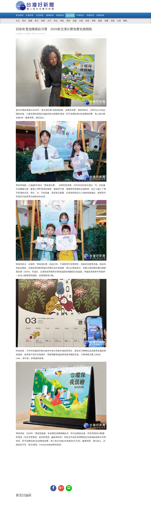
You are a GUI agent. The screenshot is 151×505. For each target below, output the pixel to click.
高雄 (87, 21)
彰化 (56, 21)
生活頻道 (39, 15)
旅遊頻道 (60, 15)
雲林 (68, 21)
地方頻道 (70, 15)
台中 (49, 21)
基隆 (100, 21)
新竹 (37, 21)
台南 (81, 21)
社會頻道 (29, 15)
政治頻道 (19, 15)
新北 (24, 21)
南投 (62, 21)
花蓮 (113, 21)
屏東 (94, 21)
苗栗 (43, 21)
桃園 (30, 21)
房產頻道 (90, 15)
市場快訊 (80, 15)
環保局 (25, 105)
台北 (18, 21)
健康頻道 (50, 15)
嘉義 (75, 21)
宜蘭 (106, 21)
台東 (119, 21)
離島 (125, 21)
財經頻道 (100, 15)
